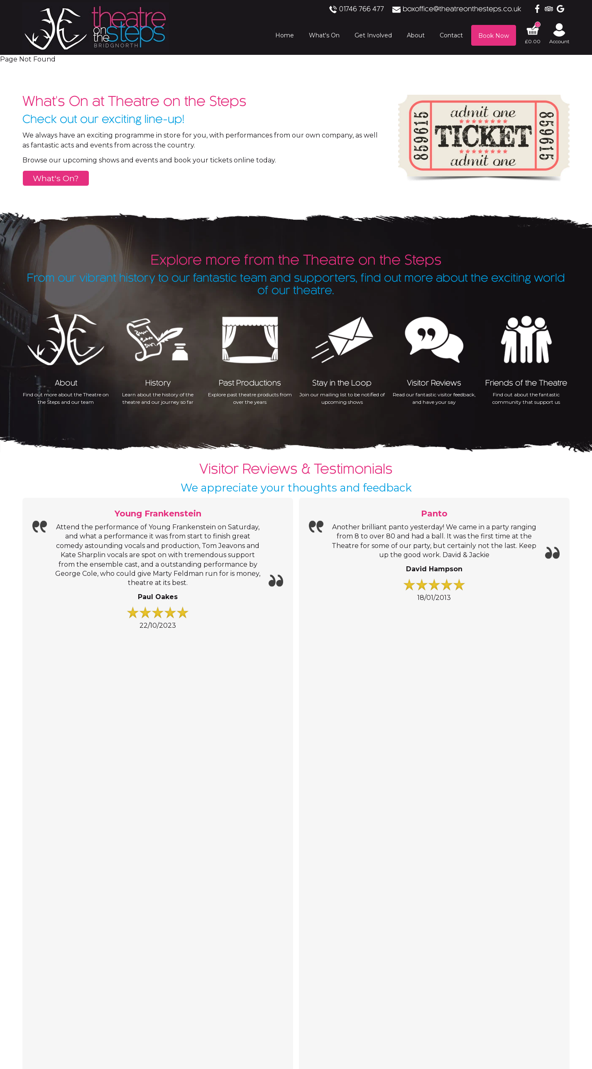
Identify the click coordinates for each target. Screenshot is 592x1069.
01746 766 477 (376, 9)
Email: (236, 711)
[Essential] (2, 934)
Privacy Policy (115, 920)
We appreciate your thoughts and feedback (296, 475)
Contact (254, 672)
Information (62, 672)
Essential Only (114, 978)
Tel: (232, 696)
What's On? (56, 178)
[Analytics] (296, 951)
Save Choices (63, 978)
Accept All (18, 978)
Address (239, 724)
